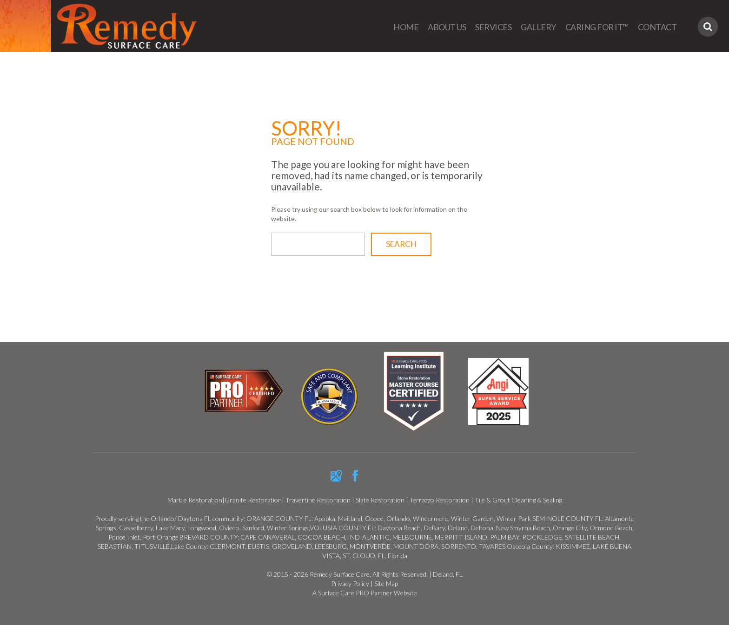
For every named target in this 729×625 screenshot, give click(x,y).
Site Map (386, 583)
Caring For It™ (597, 27)
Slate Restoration (380, 500)
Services (493, 27)
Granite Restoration (253, 500)
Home (405, 27)
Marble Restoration (194, 500)
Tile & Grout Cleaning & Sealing (518, 500)
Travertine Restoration (318, 500)
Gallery (538, 27)
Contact (657, 27)
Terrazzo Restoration (440, 500)
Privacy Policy (350, 583)
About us (447, 27)
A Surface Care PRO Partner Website (364, 593)
